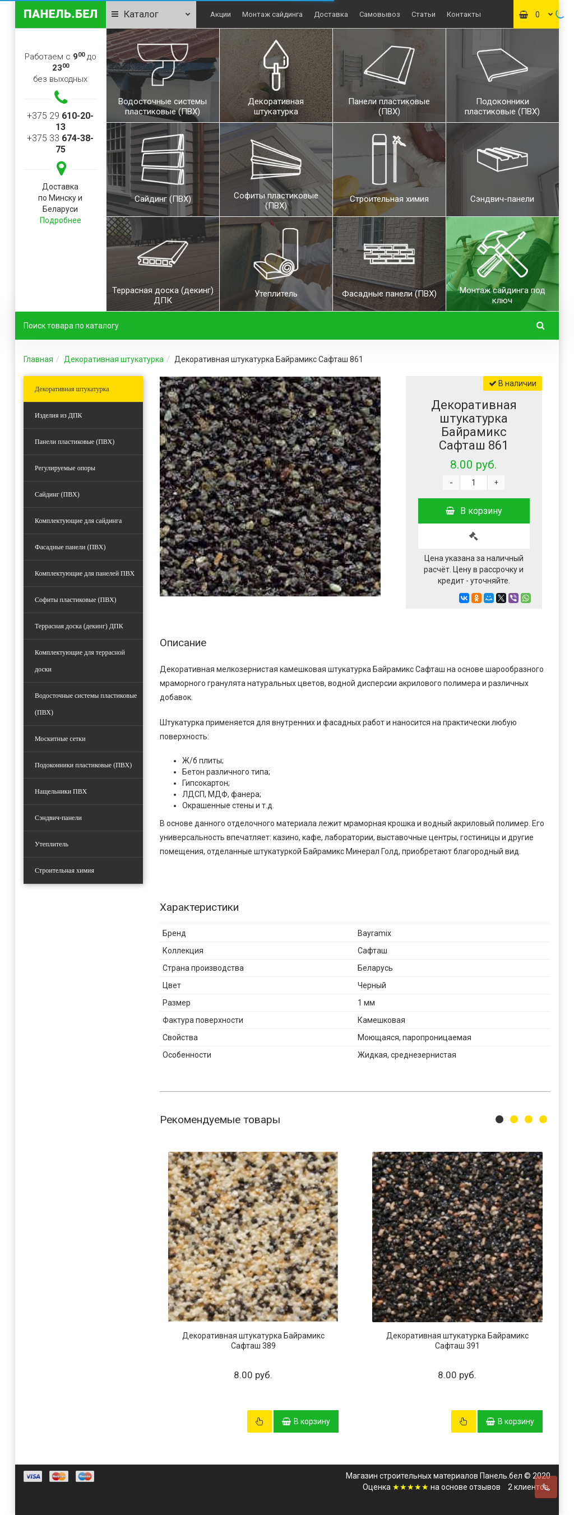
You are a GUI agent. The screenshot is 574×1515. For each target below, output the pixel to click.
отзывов (485, 1486)
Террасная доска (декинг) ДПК (79, 626)
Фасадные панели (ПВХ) (70, 547)
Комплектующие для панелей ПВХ (85, 573)
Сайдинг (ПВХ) (57, 494)
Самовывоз (379, 14)
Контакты (464, 14)
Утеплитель (51, 844)
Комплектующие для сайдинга (78, 521)
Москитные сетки (60, 739)
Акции (220, 14)
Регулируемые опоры (65, 468)
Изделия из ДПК (58, 415)
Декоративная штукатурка (114, 359)
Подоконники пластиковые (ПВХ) (83, 765)
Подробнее (60, 220)
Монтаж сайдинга (272, 14)
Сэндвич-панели (58, 818)
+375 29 (60, 121)
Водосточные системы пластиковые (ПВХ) (86, 704)
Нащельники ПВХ (61, 791)
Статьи (423, 14)
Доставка (331, 14)
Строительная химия (64, 870)
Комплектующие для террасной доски (80, 660)
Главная (38, 359)
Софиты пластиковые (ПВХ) (76, 600)
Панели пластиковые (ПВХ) (74, 442)
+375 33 (60, 144)
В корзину (474, 511)
